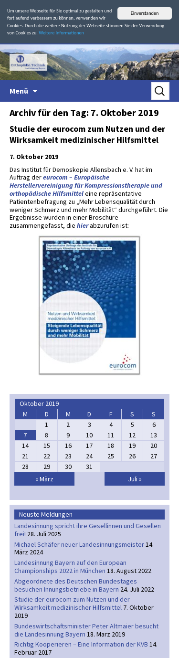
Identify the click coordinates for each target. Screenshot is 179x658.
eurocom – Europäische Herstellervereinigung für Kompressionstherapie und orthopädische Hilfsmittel (86, 185)
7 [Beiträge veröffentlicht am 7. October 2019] (25, 435)
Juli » (135, 479)
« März (44, 479)
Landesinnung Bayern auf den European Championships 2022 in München (70, 566)
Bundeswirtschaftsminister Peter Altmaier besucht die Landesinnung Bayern (86, 630)
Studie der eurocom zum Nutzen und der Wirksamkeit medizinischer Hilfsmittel (87, 134)
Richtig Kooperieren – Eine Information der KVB (81, 644)
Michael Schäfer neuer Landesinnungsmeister (79, 544)
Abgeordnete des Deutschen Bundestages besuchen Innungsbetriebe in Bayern (75, 585)
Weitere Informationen (61, 33)
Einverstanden (145, 13)
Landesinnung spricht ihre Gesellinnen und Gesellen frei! (87, 529)
